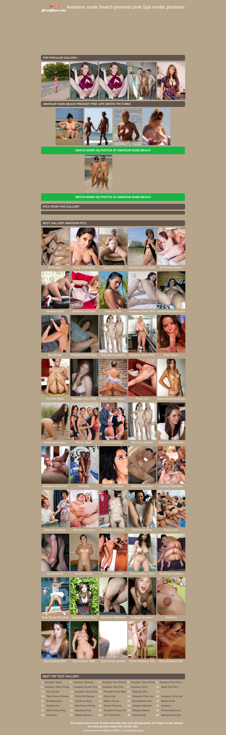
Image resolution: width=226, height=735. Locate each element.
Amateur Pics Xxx (143, 696)
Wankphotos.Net (171, 715)
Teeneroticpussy (171, 710)
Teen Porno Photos (57, 696)
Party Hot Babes (84, 696)
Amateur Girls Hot (172, 696)
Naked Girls (168, 701)
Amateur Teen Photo (143, 682)
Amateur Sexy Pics (86, 691)
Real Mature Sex (142, 701)
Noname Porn (83, 710)
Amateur (166, 705)
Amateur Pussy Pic (115, 710)
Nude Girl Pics (169, 687)
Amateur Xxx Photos (114, 682)
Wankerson (53, 705)
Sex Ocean (52, 691)
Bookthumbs (54, 701)
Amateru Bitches (142, 705)
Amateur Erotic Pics (85, 687)
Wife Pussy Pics (56, 710)
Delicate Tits (139, 691)
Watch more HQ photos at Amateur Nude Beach (112, 150)
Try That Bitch (112, 715)
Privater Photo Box (115, 691)
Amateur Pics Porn (171, 682)
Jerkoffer (51, 715)
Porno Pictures (113, 705)
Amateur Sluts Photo (57, 687)
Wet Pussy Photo (85, 705)
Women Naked (141, 710)
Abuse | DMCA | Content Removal (123, 730)
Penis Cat (109, 696)
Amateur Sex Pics (112, 687)
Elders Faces (111, 701)
